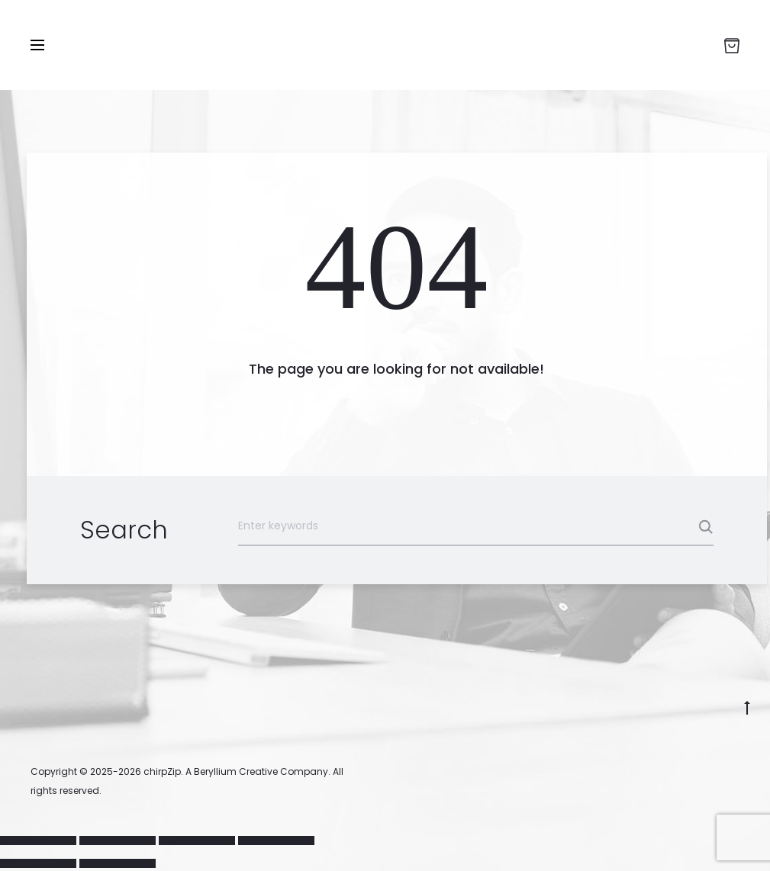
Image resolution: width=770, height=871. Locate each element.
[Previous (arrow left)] (38, 863)
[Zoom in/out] (38, 840)
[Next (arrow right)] (117, 863)
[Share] (197, 840)
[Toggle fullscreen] (117, 840)
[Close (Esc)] (276, 840)
